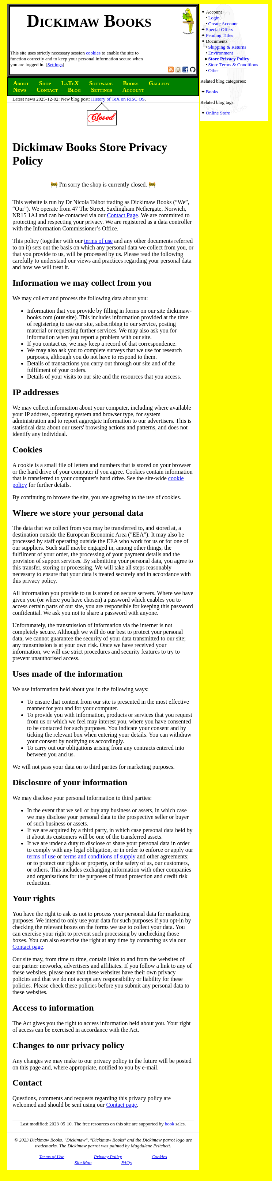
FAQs (126, 1162)
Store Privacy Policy (228, 58)
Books (212, 91)
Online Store (218, 113)
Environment (220, 53)
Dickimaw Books (89, 20)
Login (214, 17)
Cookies (159, 1156)
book (169, 1124)
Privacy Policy (108, 1156)
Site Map (83, 1162)
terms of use (98, 241)
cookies (93, 53)
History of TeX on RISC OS (118, 99)
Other (213, 70)
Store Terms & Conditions (233, 64)
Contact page (27, 947)
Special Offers (219, 29)
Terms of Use (51, 1156)
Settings (55, 64)
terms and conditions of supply (100, 856)
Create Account (223, 23)
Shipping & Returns (227, 47)
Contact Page (122, 215)
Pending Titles (219, 35)
